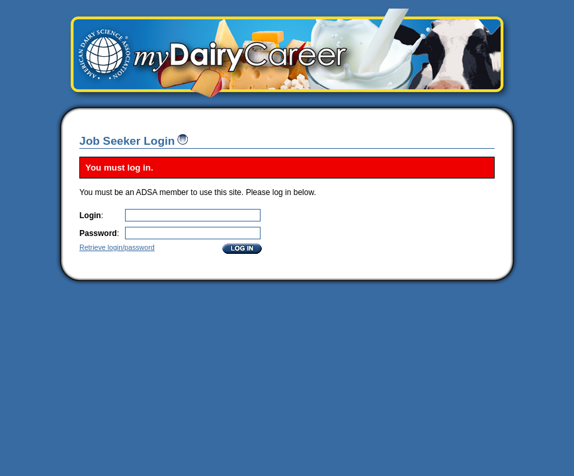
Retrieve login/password (117, 247)
